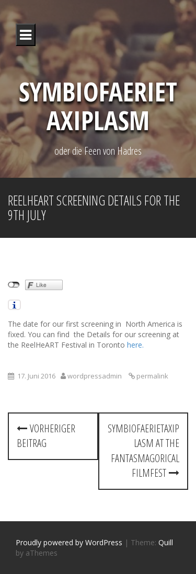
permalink (151, 376)
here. (135, 345)
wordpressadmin (94, 376)
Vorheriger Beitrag (46, 436)
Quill (165, 542)
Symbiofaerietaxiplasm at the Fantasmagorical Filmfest (143, 450)
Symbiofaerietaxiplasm (98, 106)
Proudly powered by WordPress (69, 542)
